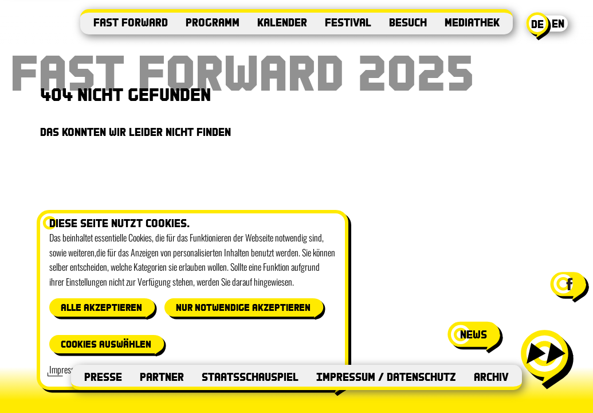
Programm (212, 22)
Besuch (408, 22)
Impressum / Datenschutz (386, 376)
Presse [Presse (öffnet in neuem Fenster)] (103, 376)
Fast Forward (130, 22)
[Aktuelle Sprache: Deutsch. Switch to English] (549, 26)
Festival (348, 22)
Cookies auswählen (106, 344)
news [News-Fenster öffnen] (473, 334)
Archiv (491, 376)
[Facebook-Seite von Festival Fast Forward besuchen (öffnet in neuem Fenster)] (568, 284)
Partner (162, 376)
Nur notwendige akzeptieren (243, 307)
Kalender (282, 22)
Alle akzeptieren (101, 307)
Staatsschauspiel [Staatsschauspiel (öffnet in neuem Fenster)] (250, 376)
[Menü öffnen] (546, 358)
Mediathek (472, 22)
